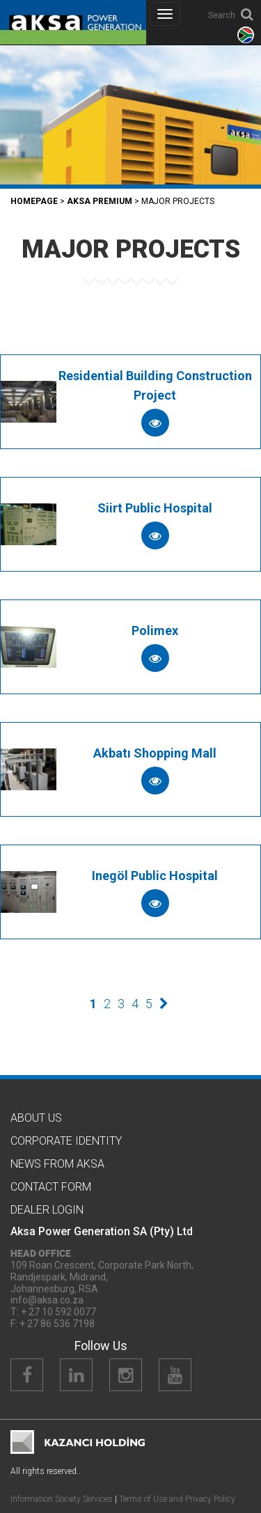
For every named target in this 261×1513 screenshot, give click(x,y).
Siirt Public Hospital (154, 508)
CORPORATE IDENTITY (66, 1140)
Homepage (34, 201)
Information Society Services (61, 1499)
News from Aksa (57, 1163)
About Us (36, 1117)
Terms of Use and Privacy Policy (177, 1499)
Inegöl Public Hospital (155, 875)
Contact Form (50, 1186)
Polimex (155, 630)
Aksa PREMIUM (99, 201)
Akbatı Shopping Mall (154, 753)
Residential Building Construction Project (155, 385)
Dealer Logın (47, 1209)
